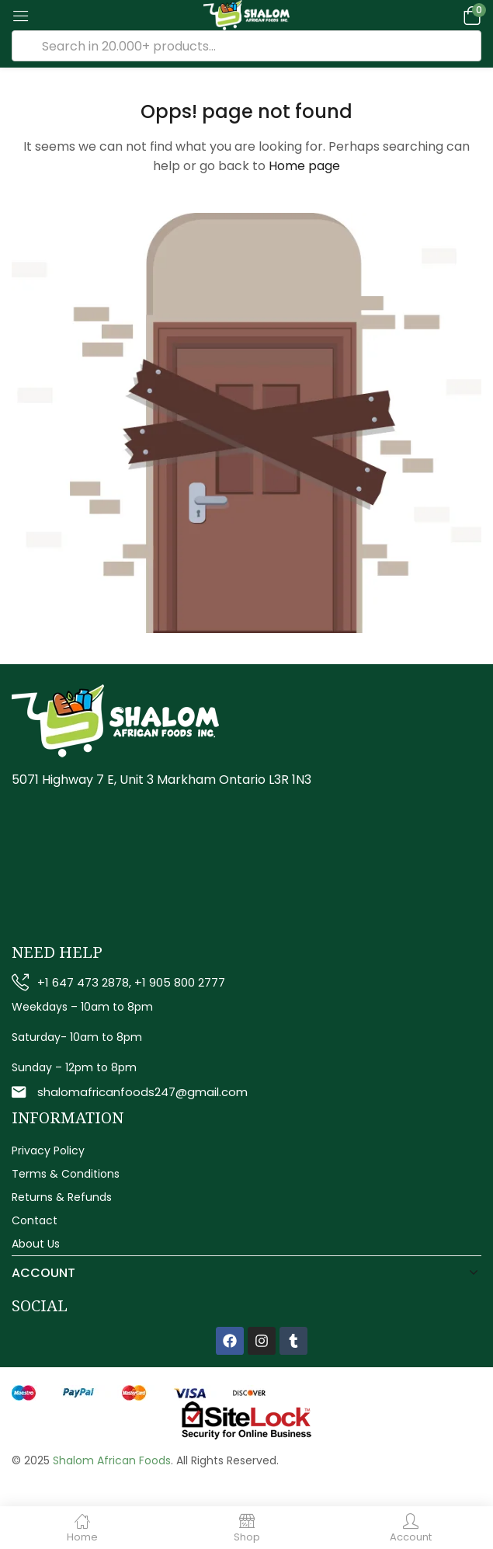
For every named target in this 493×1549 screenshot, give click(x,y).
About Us (36, 1243)
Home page (304, 166)
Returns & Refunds (62, 1197)
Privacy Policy (48, 1150)
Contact (34, 1220)
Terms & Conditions (66, 1174)
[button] (469, 15)
